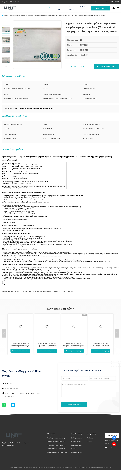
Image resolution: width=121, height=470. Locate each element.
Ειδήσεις (89, 441)
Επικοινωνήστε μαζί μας (73, 8)
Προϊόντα (51, 7)
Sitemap (73, 448)
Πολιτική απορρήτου (15, 467)
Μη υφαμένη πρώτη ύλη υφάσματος (20, 291)
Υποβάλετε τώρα (74, 405)
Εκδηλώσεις (84, 7)
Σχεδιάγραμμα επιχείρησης (76, 438)
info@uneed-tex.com (11, 388)
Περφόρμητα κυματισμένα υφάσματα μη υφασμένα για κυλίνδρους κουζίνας (20, 346)
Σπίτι (44, 7)
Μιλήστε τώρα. (100, 8)
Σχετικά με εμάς (60, 8)
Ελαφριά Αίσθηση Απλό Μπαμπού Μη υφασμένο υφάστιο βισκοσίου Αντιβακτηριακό (73, 346)
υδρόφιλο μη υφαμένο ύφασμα (62, 291)
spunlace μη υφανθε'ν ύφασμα (23, 15)
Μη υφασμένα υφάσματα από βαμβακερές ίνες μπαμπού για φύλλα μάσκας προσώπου (47, 346)
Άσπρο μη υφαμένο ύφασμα (42, 291)
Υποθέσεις (90, 438)
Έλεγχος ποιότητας (76, 445)
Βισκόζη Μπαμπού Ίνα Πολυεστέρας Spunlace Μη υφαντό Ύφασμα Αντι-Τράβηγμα (100, 346)
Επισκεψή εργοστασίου (76, 442)
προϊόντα (11, 15)
